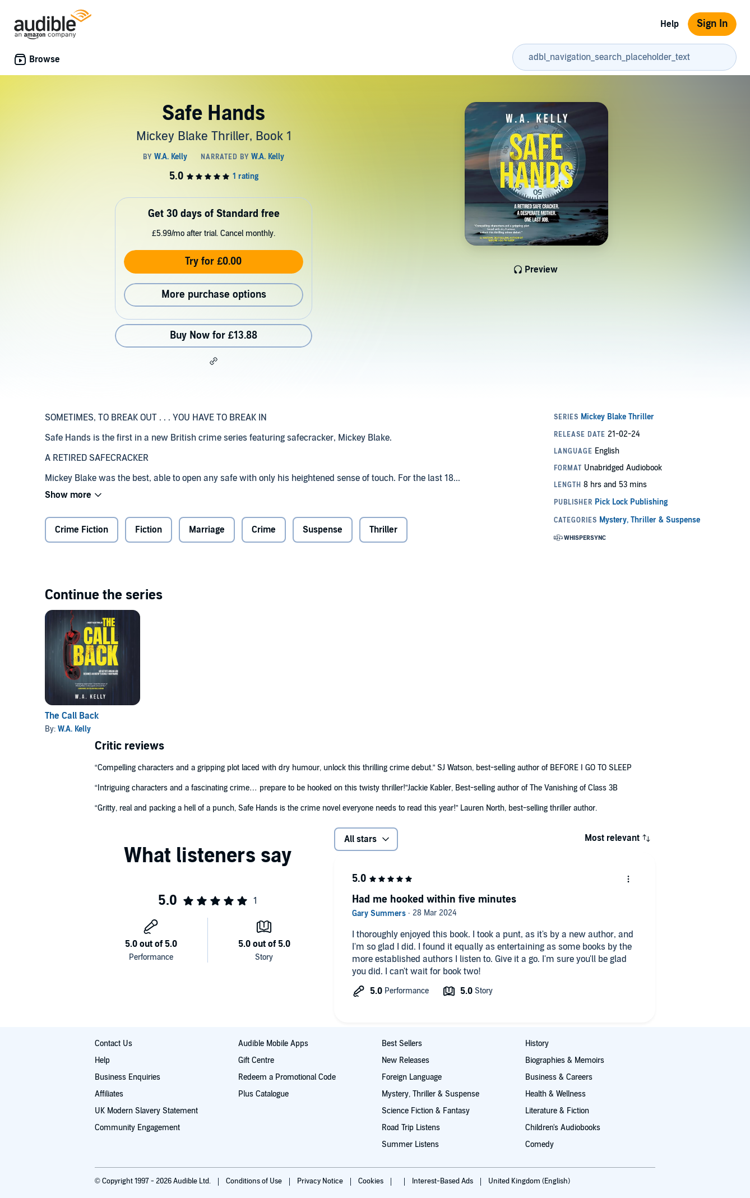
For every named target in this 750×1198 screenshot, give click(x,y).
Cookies (371, 1181)
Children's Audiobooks (562, 1127)
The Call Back (72, 715)
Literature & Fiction (557, 1111)
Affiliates (109, 1094)
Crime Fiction (81, 529)
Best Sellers (402, 1043)
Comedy (539, 1144)
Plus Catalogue (263, 1094)
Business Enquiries (127, 1077)
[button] (213, 361)
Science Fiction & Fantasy (426, 1111)
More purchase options (213, 294)
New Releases (405, 1060)
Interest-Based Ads (443, 1181)
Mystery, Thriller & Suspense (430, 1094)
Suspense (322, 529)
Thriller (383, 529)
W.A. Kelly (74, 729)
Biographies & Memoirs (564, 1060)
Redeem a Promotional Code (287, 1077)
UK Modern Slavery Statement (146, 1111)
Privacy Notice (321, 1181)
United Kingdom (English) (529, 1181)
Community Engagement (137, 1127)
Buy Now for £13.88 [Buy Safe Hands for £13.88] (213, 335)
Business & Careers (558, 1077)
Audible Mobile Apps (273, 1043)
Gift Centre (256, 1060)
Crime (264, 529)
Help (669, 24)
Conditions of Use (255, 1181)
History (537, 1043)
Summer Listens (410, 1144)
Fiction (148, 529)
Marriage (207, 529)
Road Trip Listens (411, 1127)
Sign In (712, 24)
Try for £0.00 (213, 261)
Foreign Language (412, 1077)
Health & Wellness (555, 1094)
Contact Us (113, 1043)
